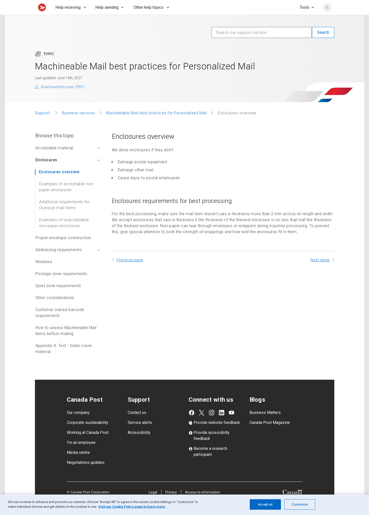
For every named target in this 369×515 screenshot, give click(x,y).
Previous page (130, 271)
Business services (78, 124)
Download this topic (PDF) (63, 98)
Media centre (78, 463)
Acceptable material (67, 159)
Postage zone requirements (61, 284)
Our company (78, 423)
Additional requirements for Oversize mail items (64, 215)
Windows (43, 272)
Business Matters (265, 423)
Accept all (265, 504)
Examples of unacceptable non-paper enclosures (64, 233)
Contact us (137, 423)
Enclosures (67, 171)
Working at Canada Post (88, 443)
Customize (300, 504)
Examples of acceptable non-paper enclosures (66, 197)
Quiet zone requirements (58, 296)
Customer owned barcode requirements (59, 323)
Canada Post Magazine (269, 433)
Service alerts (140, 433)
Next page (320, 271)
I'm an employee (81, 453)
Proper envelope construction (63, 248)
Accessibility (139, 443)
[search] (327, 18)
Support (43, 124)
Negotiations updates (86, 473)
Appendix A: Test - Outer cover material (63, 359)
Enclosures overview (59, 182)
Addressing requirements (67, 260)
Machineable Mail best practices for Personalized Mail (156, 124)
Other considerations (54, 308)
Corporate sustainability (87, 433)
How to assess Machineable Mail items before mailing (66, 341)
